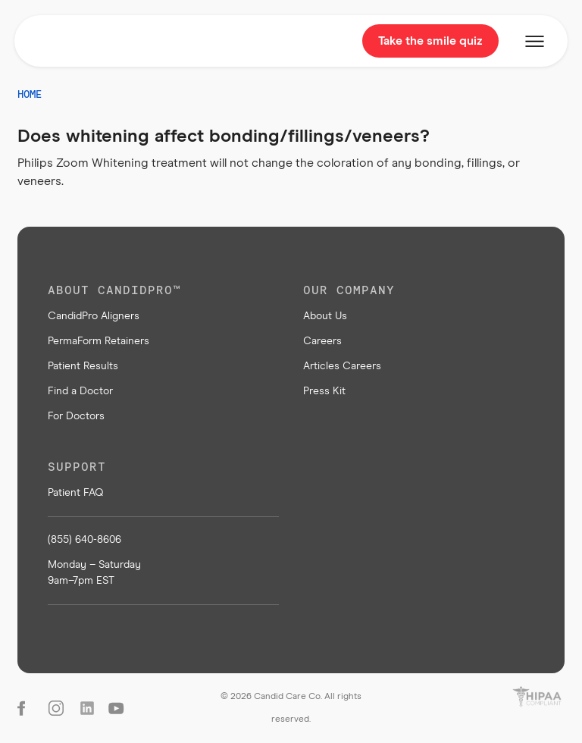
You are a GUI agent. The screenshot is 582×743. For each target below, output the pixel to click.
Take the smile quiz (430, 41)
